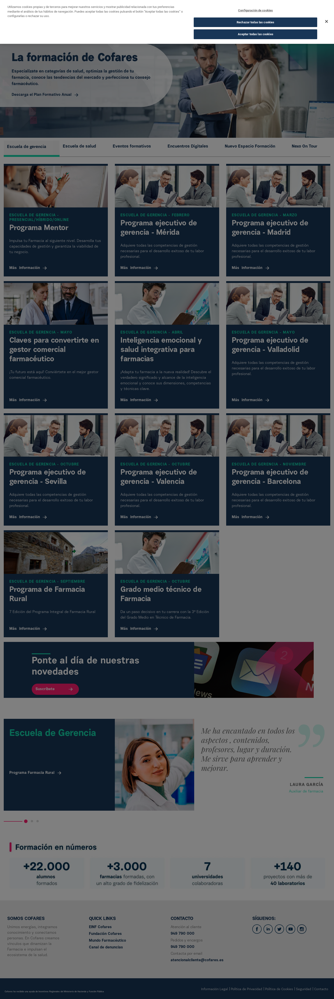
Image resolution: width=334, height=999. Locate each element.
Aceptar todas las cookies (255, 33)
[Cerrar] (326, 20)
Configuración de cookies (255, 9)
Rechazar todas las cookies (255, 21)
